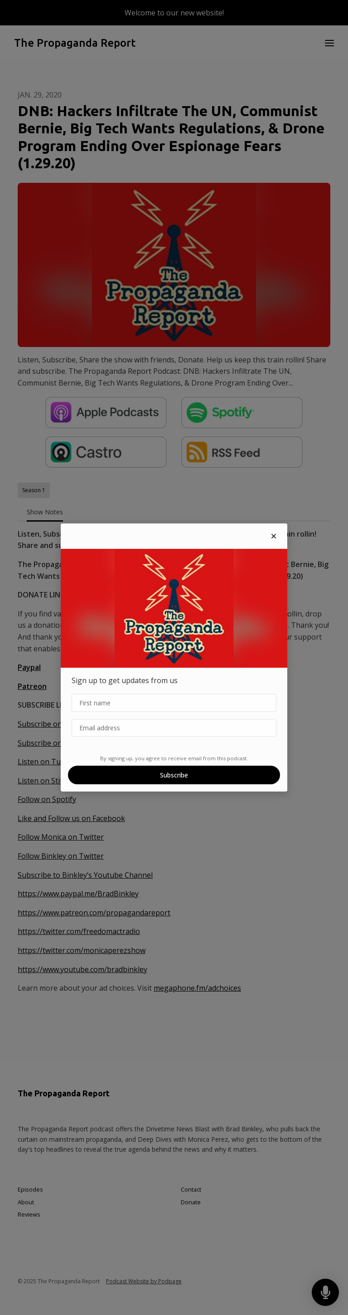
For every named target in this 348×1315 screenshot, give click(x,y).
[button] (273, 536)
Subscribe (174, 775)
